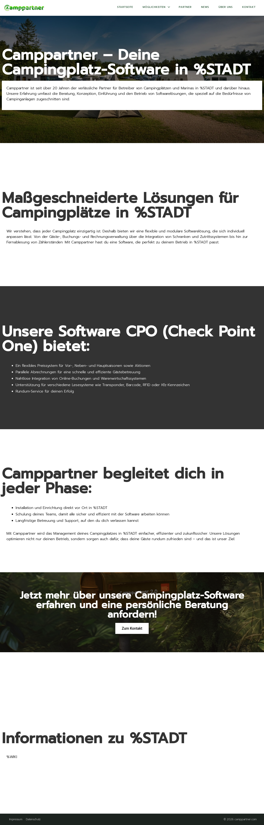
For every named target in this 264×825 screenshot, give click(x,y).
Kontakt (249, 7)
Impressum (15, 819)
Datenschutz (33, 819)
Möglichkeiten (154, 7)
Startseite (125, 7)
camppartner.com (245, 819)
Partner (185, 7)
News (205, 7)
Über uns (226, 7)
